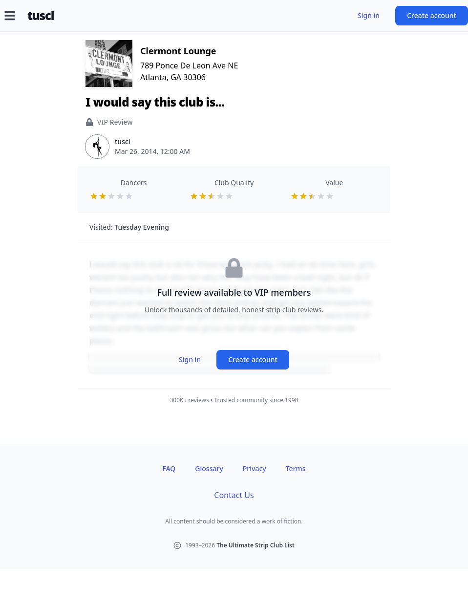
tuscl (40, 15)
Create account (431, 15)
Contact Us (234, 495)
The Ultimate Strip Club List (255, 545)
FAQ (168, 468)
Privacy (254, 468)
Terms (296, 468)
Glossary (209, 468)
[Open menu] (10, 15)
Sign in (369, 15)
